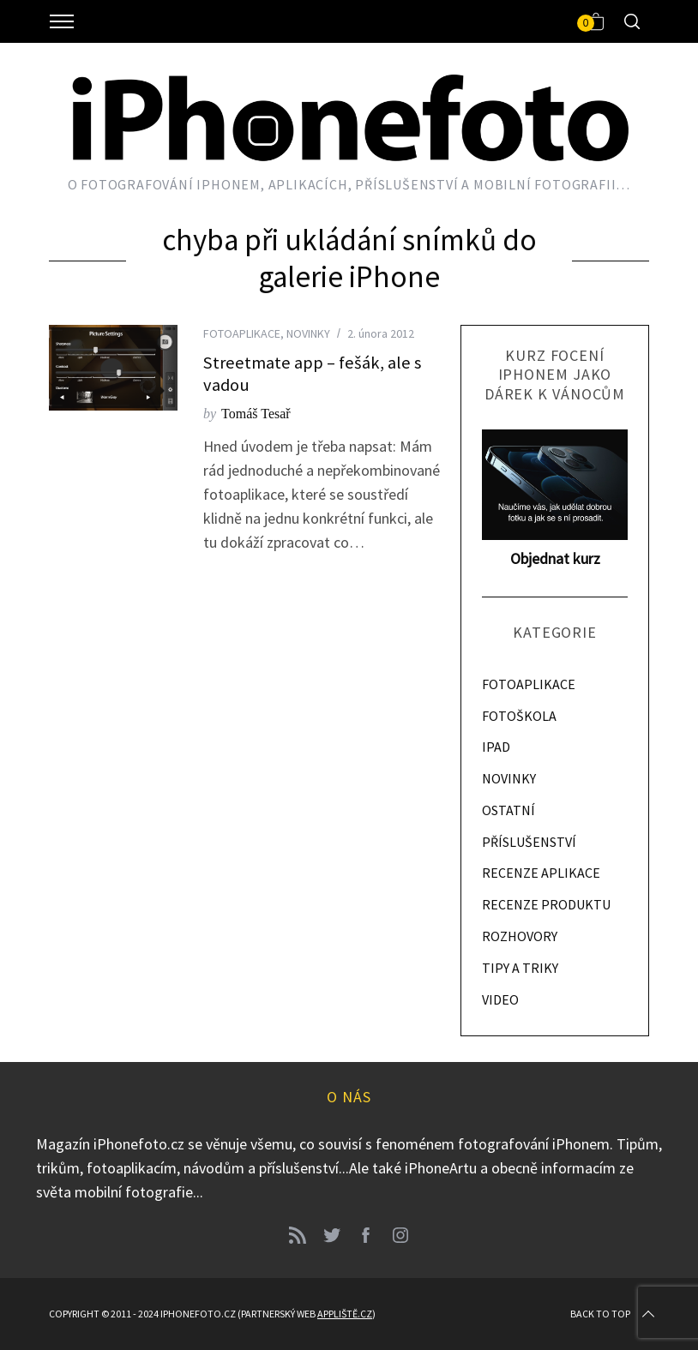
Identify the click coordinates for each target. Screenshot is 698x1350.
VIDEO (500, 999)
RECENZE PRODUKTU (546, 904)
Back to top (614, 1314)
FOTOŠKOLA (519, 715)
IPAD (496, 746)
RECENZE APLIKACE (541, 872)
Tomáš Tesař (256, 413)
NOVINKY (308, 333)
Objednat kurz (555, 558)
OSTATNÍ (508, 810)
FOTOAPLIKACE (241, 333)
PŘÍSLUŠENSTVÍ (529, 841)
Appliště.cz (344, 1313)
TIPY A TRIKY (520, 967)
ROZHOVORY (519, 936)
